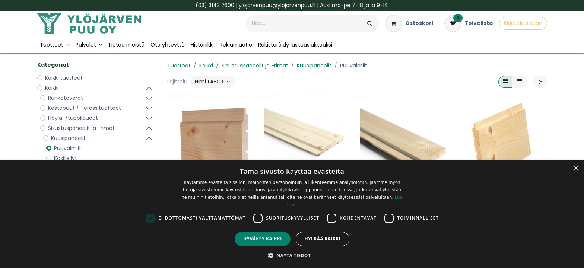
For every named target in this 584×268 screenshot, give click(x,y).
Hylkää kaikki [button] (322, 239)
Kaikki (206, 65)
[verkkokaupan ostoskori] (409, 23)
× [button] (575, 168)
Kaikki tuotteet (64, 78)
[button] (212, 82)
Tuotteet (179, 65)
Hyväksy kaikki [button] (262, 239)
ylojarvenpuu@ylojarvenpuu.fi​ (277, 5)
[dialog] (292, 214)
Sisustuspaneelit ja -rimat (255, 65)
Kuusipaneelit (314, 65)
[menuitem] (55, 45)
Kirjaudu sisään (523, 23)
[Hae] (370, 23)
